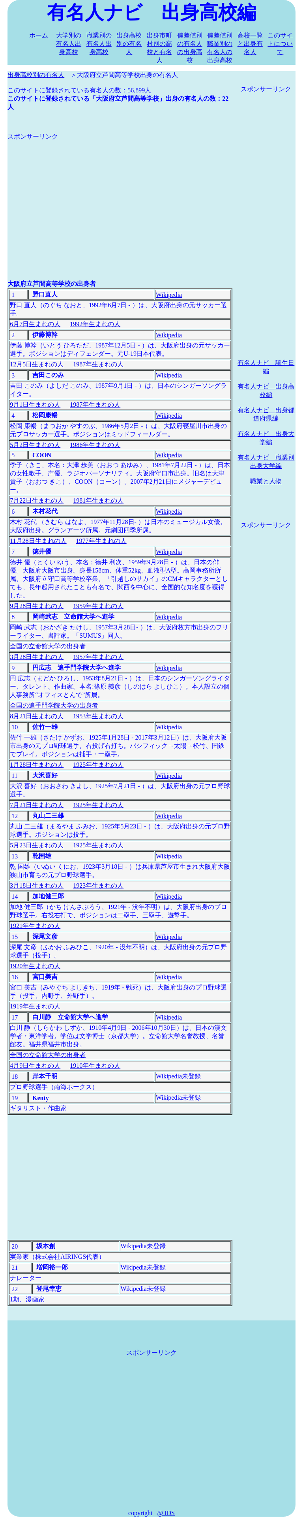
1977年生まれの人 (101, 540)
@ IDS (166, 1513)
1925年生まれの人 (98, 764)
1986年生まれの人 (95, 444)
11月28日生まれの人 (38, 540)
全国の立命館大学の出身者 (48, 646)
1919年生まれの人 (35, 1006)
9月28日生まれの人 (37, 606)
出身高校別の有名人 (129, 43)
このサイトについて (280, 43)
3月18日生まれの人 (37, 885)
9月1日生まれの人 (35, 404)
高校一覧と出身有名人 (250, 43)
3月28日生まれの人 (37, 657)
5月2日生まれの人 (35, 444)
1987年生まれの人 (98, 364)
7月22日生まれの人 (37, 500)
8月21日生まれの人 (37, 716)
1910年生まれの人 (95, 1065)
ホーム (38, 35)
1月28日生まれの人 (37, 764)
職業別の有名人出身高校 (99, 43)
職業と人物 (266, 481)
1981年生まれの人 (98, 500)
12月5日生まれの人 (37, 364)
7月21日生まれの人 (37, 805)
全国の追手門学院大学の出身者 (54, 705)
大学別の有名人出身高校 (68, 43)
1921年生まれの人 (35, 925)
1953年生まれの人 (98, 716)
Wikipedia (169, 294)
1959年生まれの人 (98, 606)
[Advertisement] (119, 196)
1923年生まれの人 (98, 885)
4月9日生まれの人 (35, 1065)
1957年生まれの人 (98, 657)
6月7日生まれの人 (35, 324)
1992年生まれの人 (95, 324)
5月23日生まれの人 (37, 845)
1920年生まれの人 (35, 966)
